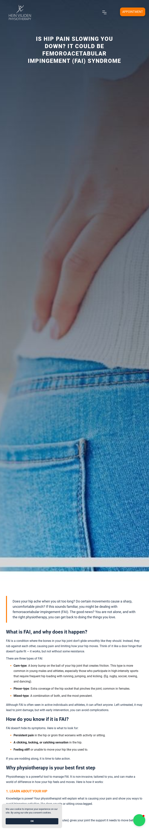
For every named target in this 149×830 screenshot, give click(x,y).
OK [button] (32, 821)
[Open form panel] (132, 12)
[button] (139, 820)
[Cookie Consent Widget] (32, 816)
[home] (20, 12)
